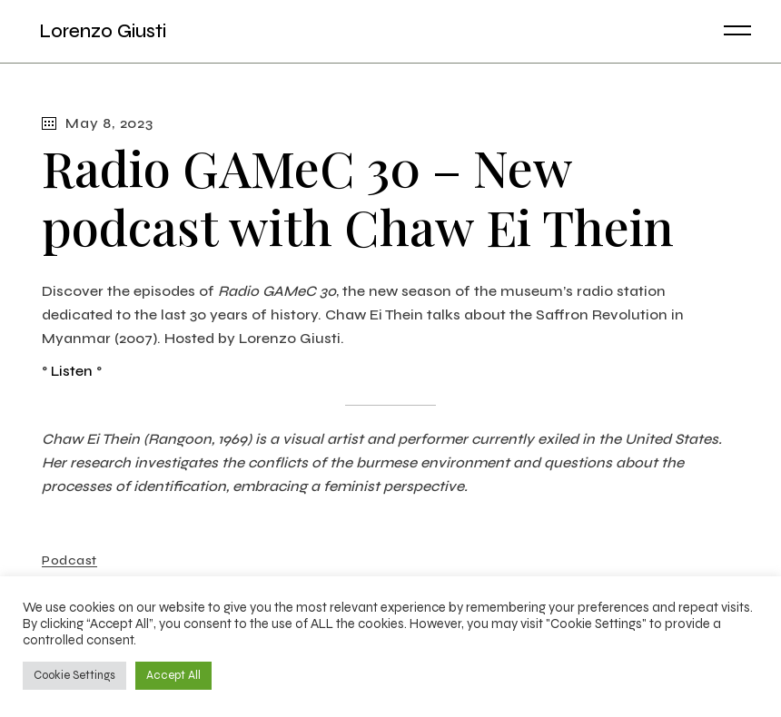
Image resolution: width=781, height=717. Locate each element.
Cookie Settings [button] (74, 675)
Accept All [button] (173, 675)
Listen (72, 370)
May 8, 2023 (97, 123)
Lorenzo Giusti (98, 31)
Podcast (69, 560)
